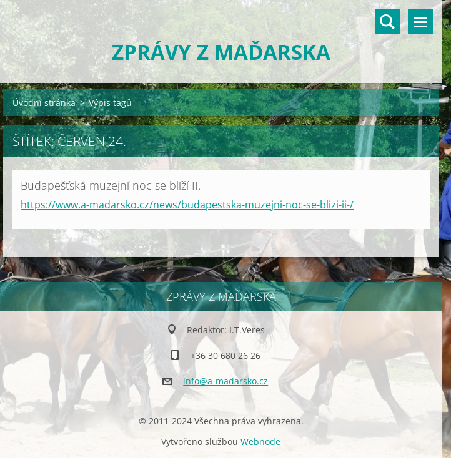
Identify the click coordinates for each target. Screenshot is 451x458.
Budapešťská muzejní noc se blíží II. (111, 185)
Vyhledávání (387, 21)
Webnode (260, 441)
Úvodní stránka (44, 103)
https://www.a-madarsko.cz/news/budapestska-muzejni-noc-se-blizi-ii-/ (187, 205)
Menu (420, 21)
